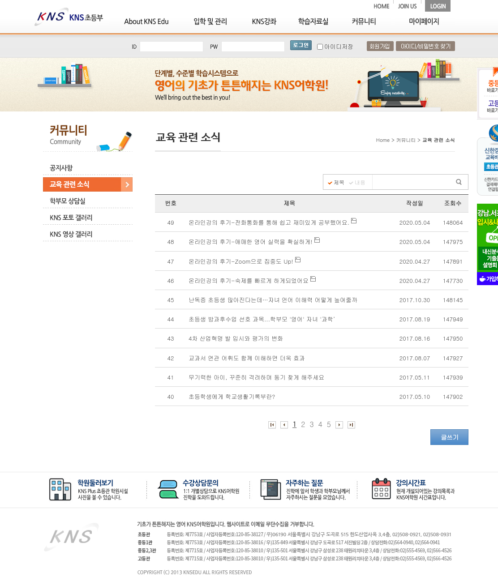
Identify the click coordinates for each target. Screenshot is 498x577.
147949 (453, 319)
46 (170, 280)
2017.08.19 (414, 319)
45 (170, 299)
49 (170, 222)
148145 (453, 299)
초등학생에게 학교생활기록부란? (233, 396)
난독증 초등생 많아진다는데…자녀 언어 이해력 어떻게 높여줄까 (274, 299)
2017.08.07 (414, 358)
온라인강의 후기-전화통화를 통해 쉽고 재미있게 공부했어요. (272, 222)
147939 (453, 377)
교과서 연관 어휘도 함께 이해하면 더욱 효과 (248, 358)
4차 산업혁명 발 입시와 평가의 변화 (237, 338)
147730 (453, 280)
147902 (453, 396)
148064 (453, 222)
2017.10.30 (414, 299)
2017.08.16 (414, 338)
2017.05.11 (414, 377)
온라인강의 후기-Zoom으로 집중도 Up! (245, 261)
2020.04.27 (414, 261)
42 (170, 358)
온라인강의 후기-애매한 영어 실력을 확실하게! (254, 241)
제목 (339, 182)
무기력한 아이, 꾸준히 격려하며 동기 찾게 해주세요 (257, 377)
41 (170, 377)
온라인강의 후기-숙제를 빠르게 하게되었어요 (252, 280)
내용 (360, 182)
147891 (453, 261)
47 (170, 261)
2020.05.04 (414, 222)
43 (170, 338)
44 (170, 319)
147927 (453, 358)
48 (170, 241)
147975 (453, 241)
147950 (453, 338)
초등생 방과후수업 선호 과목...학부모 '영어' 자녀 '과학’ (264, 319)
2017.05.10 (414, 396)
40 (170, 396)
